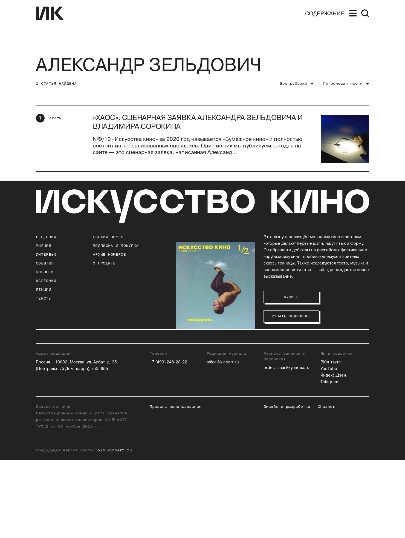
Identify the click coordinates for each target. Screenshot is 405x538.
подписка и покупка (115, 246)
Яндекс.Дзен (333, 453)
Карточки (46, 281)
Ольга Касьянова (280, 354)
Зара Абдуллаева (223, 348)
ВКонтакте (330, 440)
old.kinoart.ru (114, 528)
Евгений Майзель (281, 374)
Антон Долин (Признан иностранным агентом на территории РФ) (229, 387)
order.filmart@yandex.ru (286, 445)
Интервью (46, 254)
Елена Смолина (336, 368)
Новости (45, 272)
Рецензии (46, 237)
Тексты (54, 118)
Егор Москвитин (280, 381)
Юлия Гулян (218, 361)
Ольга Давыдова (223, 374)
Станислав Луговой (283, 368)
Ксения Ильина (221, 400)
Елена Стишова (336, 374)
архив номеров (109, 254)
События (45, 263)
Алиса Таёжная (335, 381)
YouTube (328, 446)
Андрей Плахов (279, 387)
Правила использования (175, 484)
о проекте (104, 263)
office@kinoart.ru (223, 440)
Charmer (326, 484)
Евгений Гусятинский (227, 368)
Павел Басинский (224, 354)
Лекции (43, 289)
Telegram (329, 460)
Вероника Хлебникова (342, 394)
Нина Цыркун (334, 400)
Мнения (43, 246)
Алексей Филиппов (339, 387)
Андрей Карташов (281, 348)
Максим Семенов (338, 361)
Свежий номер (108, 237)
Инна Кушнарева (280, 361)
